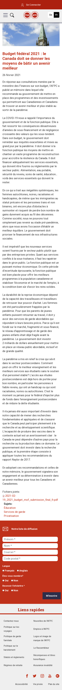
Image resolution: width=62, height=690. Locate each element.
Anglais (22, 570)
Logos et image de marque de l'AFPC (42, 638)
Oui (5, 580)
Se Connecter (31, 4)
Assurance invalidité (42, 665)
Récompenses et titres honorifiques (44, 657)
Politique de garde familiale (12, 638)
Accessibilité (21, 684)
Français (8, 570)
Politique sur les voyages (11, 629)
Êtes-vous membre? (12, 576)
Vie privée (38, 684)
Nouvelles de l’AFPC (43, 621)
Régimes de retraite (13, 665)
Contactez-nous (11, 621)
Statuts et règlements (14, 657)
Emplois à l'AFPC (41, 629)
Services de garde (14, 511)
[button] (5, 17)
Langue (6, 566)
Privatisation (11, 515)
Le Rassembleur (41, 648)
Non (14, 580)
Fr (57, 15)
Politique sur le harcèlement (11, 648)
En (51, 15)
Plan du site (53, 684)
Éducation (10, 507)
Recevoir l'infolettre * (13, 586)
